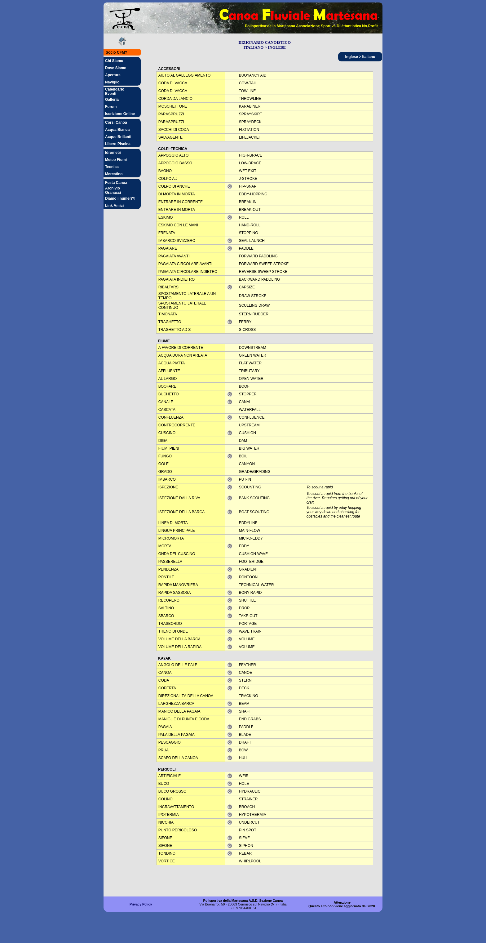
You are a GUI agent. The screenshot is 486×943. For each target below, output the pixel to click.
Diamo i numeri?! (120, 198)
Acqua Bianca (117, 129)
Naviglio (112, 82)
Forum (111, 107)
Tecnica (112, 167)
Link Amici (114, 205)
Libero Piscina (117, 144)
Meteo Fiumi (116, 160)
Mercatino (114, 174)
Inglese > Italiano (360, 57)
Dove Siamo (115, 68)
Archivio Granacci (113, 190)
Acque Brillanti (118, 137)
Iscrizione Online (120, 114)
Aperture (113, 75)
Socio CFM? (116, 52)
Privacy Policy (141, 904)
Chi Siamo (114, 61)
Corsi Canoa (116, 122)
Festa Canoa (116, 182)
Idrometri (113, 152)
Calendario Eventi (114, 91)
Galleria (112, 99)
